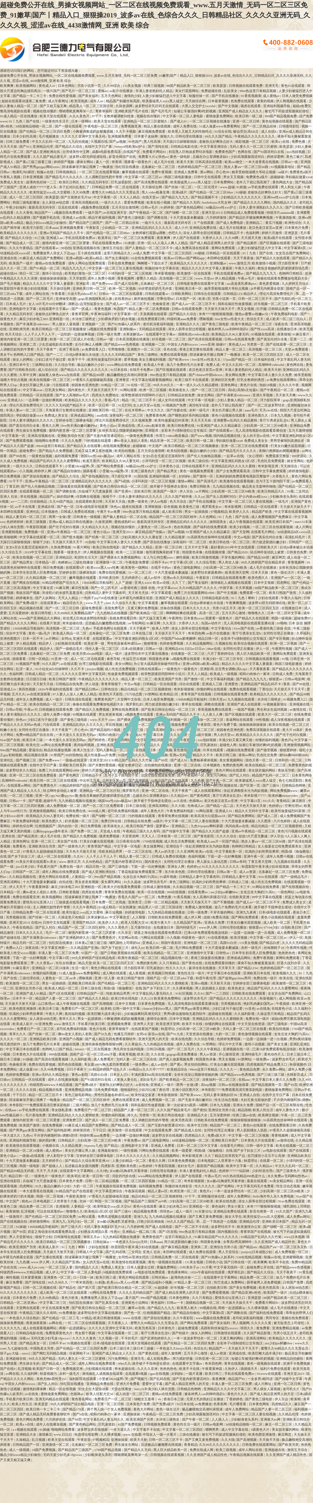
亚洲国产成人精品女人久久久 (240, 111)
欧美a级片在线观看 (278, 238)
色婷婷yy (276, 806)
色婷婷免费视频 (172, 643)
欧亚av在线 (162, 583)
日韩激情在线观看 (68, 1237)
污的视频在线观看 (98, 441)
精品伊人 (250, 294)
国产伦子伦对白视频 (64, 527)
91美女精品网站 (281, 1181)
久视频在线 (99, 142)
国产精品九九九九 (175, 197)
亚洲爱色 (232, 684)
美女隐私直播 (62, 1110)
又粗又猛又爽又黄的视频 (94, 451)
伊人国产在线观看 (187, 238)
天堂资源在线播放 (200, 1034)
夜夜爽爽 (164, 238)
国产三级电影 (118, 867)
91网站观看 (129, 390)
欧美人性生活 (263, 1110)
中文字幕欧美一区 (229, 851)
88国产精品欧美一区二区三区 (188, 86)
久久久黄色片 (79, 116)
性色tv (115, 1232)
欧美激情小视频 (264, 263)
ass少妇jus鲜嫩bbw (224, 892)
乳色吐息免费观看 (271, 461)
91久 (38, 1186)
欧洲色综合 (293, 223)
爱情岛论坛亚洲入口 (38, 902)
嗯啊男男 (212, 1429)
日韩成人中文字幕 (90, 1252)
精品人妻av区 (158, 1191)
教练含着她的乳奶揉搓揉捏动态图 (283, 268)
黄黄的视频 (265, 101)
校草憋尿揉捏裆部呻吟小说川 (143, 395)
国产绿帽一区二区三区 (182, 213)
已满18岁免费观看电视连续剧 (206, 933)
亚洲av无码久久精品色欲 (51, 1075)
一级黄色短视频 (40, 456)
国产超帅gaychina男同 (235, 978)
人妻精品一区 (82, 877)
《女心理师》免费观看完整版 (267, 456)
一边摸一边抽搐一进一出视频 (252, 933)
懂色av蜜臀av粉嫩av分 (252, 314)
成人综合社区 (48, 370)
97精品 (87, 1318)
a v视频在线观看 (25, 1429)
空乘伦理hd (165, 299)
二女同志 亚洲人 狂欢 (144, 1252)
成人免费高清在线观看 (192, 248)
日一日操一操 (83, 1277)
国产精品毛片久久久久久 (64, 177)
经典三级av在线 (244, 1115)
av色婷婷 (146, 1166)
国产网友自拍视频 (26, 583)
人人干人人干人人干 (40, 334)
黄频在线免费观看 (295, 1318)
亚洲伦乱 (33, 512)
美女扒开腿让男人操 (35, 385)
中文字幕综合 (221, 628)
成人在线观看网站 (208, 791)
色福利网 (253, 233)
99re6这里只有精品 (50, 446)
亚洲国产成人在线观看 (244, 704)
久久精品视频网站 (200, 643)
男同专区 (273, 1318)
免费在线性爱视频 (63, 96)
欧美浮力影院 (33, 228)
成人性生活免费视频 (120, 669)
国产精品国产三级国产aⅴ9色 (146, 1201)
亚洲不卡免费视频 (297, 1363)
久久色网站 (208, 517)
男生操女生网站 (127, 1445)
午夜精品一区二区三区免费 (163, 1414)
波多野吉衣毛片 (155, 882)
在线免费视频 (52, 1125)
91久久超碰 (133, 882)
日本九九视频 (281, 415)
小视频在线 (51, 1146)
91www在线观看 (269, 1374)
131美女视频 (132, 86)
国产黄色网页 (200, 796)
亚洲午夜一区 (254, 856)
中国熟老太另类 (42, 1348)
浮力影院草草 (288, 263)
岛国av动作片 (211, 623)
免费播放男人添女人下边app (54, 253)
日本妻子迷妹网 (146, 136)
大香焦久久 (281, 476)
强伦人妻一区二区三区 (102, 649)
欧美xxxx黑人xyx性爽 (103, 567)
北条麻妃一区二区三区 (158, 167)
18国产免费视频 (44, 1450)
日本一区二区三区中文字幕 (197, 1146)
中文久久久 (156, 410)
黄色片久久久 (237, 1394)
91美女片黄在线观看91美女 (36, 862)
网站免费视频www (284, 791)
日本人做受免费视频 (297, 96)
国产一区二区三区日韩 (208, 390)
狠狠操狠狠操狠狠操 (246, 1120)
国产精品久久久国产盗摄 (211, 831)
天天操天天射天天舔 (20, 1004)
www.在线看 (132, 1318)
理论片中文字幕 (230, 1044)
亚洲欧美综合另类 (71, 436)
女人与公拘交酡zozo (158, 557)
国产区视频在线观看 (275, 243)
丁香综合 (265, 689)
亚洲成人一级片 (162, 1085)
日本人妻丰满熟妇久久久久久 (261, 207)
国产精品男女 (167, 471)
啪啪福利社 (129, 1090)
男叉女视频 (246, 309)
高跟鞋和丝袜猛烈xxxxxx (220, 1328)
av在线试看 (69, 664)
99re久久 (124, 1363)
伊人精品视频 (225, 278)
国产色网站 (226, 1186)
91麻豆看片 (301, 334)
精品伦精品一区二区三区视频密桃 (146, 689)
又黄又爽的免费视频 (143, 608)
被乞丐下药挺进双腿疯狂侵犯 (287, 111)
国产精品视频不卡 (205, 197)
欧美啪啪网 (9, 537)
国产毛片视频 (10, 284)
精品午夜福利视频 (102, 217)
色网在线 (245, 152)
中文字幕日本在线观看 (224, 973)
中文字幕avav (33, 390)
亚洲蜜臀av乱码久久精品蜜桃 (235, 420)
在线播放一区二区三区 (188, 654)
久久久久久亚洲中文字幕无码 (83, 136)
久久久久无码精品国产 (118, 355)
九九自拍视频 (78, 142)
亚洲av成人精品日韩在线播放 (71, 522)
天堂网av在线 (128, 938)
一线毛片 (282, 501)
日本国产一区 (186, 299)
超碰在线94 (9, 273)
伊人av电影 (159, 501)
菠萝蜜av (163, 826)
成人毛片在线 (164, 162)
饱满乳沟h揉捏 (23, 172)
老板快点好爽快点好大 (216, 142)
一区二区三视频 (21, 796)
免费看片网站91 (154, 152)
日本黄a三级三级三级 (91, 943)
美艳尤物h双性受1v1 (52, 1379)
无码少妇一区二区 (81, 1221)
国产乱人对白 (45, 927)
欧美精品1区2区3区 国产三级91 (108, 1211)
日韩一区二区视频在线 (40, 1288)
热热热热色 (287, 953)
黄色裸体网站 (178, 1272)
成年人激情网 (171, 1353)
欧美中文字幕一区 (240, 1166)
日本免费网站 (223, 182)
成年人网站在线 (37, 294)
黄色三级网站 (148, 355)
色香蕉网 (220, 1404)
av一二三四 (20, 501)
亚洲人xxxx (142, 583)
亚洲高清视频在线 (85, 202)
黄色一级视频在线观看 (165, 1262)
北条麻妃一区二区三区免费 (109, 633)
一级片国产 (51, 91)
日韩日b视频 (156, 1049)
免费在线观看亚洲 (26, 897)
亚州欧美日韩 (109, 578)
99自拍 (66, 248)
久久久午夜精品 (21, 248)
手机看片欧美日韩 (92, 1024)
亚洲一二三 (299, 339)
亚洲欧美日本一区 (189, 288)
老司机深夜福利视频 (158, 324)
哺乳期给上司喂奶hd (125, 943)
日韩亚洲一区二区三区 (212, 1359)
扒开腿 (261, 309)
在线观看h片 (75, 567)
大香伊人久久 (212, 238)
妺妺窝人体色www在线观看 (60, 375)
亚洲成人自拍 (250, 1095)
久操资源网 (124, 106)
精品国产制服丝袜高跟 (123, 101)
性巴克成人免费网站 (229, 1282)
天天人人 (148, 836)
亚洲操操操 (132, 1414)
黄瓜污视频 (274, 223)
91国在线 (141, 476)
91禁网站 (151, 694)
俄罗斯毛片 (131, 791)
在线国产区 (132, 152)
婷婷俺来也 (25, 598)
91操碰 (28, 1059)
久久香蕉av (45, 963)
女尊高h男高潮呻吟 (238, 1242)
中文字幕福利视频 (220, 679)
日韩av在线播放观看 (234, 1085)
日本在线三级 (142, 633)
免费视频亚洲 (131, 126)
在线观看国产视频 (145, 1029)
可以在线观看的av (51, 1211)
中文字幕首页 (43, 588)
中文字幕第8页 (295, 248)
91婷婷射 (167, 207)
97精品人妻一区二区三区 (193, 1282)
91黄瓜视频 (182, 897)
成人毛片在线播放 (233, 228)
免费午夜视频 (161, 172)
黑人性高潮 (152, 142)
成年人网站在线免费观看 (87, 263)
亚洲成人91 (224, 811)
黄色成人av (47, 86)
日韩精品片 (67, 1140)
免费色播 (299, 142)
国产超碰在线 (10, 938)
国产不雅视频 (223, 902)
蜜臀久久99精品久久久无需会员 (116, 192)
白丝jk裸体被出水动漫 (83, 355)
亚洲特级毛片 (251, 1054)
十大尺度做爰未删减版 (187, 217)
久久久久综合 (226, 836)
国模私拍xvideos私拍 (194, 334)
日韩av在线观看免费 (187, 309)
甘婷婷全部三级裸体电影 (75, 420)
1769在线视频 (152, 841)
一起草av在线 (233, 456)
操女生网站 (206, 395)
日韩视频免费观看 (158, 1424)
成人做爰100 (29, 1069)
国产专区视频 (279, 638)
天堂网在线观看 (28, 1308)
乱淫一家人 (25, 669)
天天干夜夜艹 (46, 349)
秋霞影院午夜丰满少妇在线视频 (24, 288)
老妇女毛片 (149, 1079)
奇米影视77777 (255, 796)
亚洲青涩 (123, 380)
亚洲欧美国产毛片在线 (132, 111)
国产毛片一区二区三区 (79, 91)
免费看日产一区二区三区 (80, 1008)
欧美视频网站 (26, 86)
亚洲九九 (140, 1217)
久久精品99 (179, 796)
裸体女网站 (85, 162)
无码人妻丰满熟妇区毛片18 (104, 1227)
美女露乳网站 (111, 882)
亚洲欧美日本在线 (257, 973)
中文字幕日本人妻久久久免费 (270, 375)
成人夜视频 (137, 973)
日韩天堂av (217, 699)
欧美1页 (204, 299)
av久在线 (180, 801)
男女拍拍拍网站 (196, 1064)
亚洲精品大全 (197, 1115)
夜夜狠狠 (284, 334)
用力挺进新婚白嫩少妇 (269, 542)
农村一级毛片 (199, 410)
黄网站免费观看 (223, 248)
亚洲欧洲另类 (19, 329)
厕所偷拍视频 (144, 299)
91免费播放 (67, 1313)
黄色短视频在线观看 (277, 121)
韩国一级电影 (29, 1166)
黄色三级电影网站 (187, 567)
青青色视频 (103, 309)
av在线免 (263, 1008)
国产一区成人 (82, 309)
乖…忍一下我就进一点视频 (217, 1221)
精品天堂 (85, 963)
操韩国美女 (218, 522)
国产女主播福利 (117, 258)
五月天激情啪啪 (300, 430)
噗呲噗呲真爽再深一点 (76, 111)
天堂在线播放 (121, 1389)
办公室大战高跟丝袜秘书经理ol (157, 664)
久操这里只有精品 (72, 917)
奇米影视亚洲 (268, 466)
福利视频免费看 (67, 456)
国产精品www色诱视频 (122, 344)
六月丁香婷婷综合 (221, 654)
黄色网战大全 (282, 182)
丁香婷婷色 (235, 1399)
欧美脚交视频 (268, 1115)
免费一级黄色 (138, 501)
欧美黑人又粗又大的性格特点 (190, 131)
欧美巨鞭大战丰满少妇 (104, 1014)
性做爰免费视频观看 (123, 674)
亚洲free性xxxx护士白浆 (281, 197)
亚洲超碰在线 (16, 1359)
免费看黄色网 (156, 415)
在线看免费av (198, 892)
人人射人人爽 (212, 714)
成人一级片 (114, 654)
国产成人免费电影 (230, 223)
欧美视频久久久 (285, 973)
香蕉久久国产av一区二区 (137, 897)
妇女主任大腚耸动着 (94, 1389)
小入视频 (26, 471)
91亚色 (250, 1008)
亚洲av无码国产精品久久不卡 (62, 233)
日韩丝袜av (102, 1242)
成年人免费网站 (239, 1196)
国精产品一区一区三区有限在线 (280, 1105)
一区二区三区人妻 (59, 1267)
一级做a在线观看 (32, 1156)
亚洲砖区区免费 (223, 380)
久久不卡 (78, 669)
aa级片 (283, 172)
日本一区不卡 (33, 638)
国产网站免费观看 (110, 466)
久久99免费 (81, 192)
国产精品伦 (68, 1288)
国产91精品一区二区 (45, 268)
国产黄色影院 (204, 836)
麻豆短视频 (114, 912)
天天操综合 (289, 466)
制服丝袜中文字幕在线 (162, 268)
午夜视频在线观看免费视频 (116, 1186)
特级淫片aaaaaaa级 (281, 213)
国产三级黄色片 (288, 1171)
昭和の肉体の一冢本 (255, 674)
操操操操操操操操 (54, 278)
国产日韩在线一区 (238, 1262)
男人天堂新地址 (21, 1237)
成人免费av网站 (298, 1217)
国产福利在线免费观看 (210, 527)
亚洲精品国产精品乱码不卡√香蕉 (265, 684)
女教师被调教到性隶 (119, 116)
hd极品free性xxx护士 (221, 207)
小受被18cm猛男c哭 (80, 466)
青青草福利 (104, 111)
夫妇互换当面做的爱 (256, 1100)
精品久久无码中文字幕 (252, 811)
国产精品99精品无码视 (17, 1171)
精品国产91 (237, 1379)
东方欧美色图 (175, 872)
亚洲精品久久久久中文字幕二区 (227, 1389)
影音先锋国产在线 (123, 157)
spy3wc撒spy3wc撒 (64, 796)
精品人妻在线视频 (157, 126)
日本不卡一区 (22, 998)
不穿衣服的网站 (233, 557)
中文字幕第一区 (105, 197)
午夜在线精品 (23, 927)
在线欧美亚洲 (239, 897)
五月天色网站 (111, 96)
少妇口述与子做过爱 (51, 359)
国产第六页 (87, 1288)
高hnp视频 (209, 1085)
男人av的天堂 (165, 851)
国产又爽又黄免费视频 (206, 1217)
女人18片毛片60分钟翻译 (47, 304)
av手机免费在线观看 (263, 187)
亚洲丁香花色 (69, 349)
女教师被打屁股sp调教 (149, 233)
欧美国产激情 (29, 1125)
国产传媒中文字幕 (176, 831)
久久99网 (232, 238)
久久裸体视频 (183, 988)
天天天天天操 (201, 420)
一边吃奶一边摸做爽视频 (76, 334)
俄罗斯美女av (212, 507)
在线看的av (123, 299)
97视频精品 (218, 512)
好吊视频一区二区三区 (271, 304)
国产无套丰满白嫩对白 (195, 1100)
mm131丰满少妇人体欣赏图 (155, 1389)
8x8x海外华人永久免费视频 (273, 1196)
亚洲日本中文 (19, 365)
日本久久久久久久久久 (133, 1156)
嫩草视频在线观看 (136, 172)
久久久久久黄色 (84, 1338)
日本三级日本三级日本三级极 (132, 1348)
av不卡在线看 (25, 507)
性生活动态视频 (226, 1100)
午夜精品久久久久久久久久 (255, 136)
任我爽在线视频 (88, 496)
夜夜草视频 (127, 1054)
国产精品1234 (247, 968)
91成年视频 (168, 877)
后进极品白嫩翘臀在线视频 (106, 623)
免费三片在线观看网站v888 (194, 593)
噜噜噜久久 (257, 613)
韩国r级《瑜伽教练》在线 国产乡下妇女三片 (137, 988)
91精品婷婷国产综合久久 (61, 583)
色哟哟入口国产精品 (29, 355)
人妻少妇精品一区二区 (129, 1161)
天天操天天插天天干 (102, 390)
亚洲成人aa (55, 238)
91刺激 (241, 187)
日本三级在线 (136, 806)
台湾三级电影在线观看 (96, 664)
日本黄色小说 (169, 466)
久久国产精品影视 (257, 1333)
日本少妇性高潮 (25, 136)
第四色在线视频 (70, 1064)
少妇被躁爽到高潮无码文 (143, 1014)
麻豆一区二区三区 (279, 1424)
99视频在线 (208, 1308)
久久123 (147, 998)
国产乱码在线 (116, 1252)
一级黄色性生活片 (56, 121)
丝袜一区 (7, 507)
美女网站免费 (235, 375)
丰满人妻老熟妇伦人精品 (154, 91)
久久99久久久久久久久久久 (219, 1445)
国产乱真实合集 (107, 1303)
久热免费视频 (61, 547)
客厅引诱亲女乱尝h (274, 420)
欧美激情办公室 (249, 1227)
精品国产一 (43, 213)
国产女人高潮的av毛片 (73, 395)
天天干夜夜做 (243, 258)
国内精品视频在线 (227, 436)
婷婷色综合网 (23, 826)
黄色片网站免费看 (30, 1419)
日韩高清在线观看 (209, 162)
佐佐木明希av (135, 410)
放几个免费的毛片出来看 (185, 365)
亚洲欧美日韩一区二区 (90, 288)
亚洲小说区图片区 (186, 1090)
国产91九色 (103, 1034)
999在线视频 (176, 892)
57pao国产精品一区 (237, 359)
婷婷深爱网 (276, 157)
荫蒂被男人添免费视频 (264, 1282)
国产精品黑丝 (28, 836)
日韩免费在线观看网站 (259, 1445)
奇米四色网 (196, 633)
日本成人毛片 (16, 304)
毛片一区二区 (56, 933)
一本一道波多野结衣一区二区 (236, 1191)
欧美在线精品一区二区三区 (50, 704)
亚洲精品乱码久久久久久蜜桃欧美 (163, 983)
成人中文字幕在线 (235, 1429)
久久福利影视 (244, 1014)
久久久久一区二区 (14, 1039)
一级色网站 (286, 892)
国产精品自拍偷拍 (67, 471)
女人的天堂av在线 (147, 405)
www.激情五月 (239, 263)
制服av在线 (46, 172)
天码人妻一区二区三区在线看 (244, 1029)
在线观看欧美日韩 (89, 501)
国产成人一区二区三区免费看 (107, 1120)
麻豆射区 (299, 801)
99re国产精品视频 (107, 877)
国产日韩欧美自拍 (22, 370)
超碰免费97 (28, 451)
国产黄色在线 (192, 963)
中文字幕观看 (161, 593)
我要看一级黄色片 (138, 162)
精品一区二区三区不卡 (139, 400)
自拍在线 (66, 882)
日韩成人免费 (282, 674)
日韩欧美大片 (267, 547)
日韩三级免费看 (18, 142)
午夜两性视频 (282, 649)
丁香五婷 (12, 486)
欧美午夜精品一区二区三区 (252, 324)
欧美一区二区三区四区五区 (263, 355)
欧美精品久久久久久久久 (19, 233)
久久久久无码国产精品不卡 (66, 405)
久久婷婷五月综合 (296, 284)
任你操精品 (39, 501)
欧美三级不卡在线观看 (192, 380)
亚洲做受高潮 (66, 299)
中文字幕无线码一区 (229, 1267)
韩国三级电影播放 (178, 177)
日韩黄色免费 (297, 552)
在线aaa (244, 1079)
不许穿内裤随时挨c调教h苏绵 (56, 1135)
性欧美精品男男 (111, 851)
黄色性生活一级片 (191, 973)
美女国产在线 (67, 841)
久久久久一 (229, 1069)
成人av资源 (248, 872)
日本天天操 (260, 572)
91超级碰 (161, 1288)
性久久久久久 (176, 968)
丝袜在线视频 (170, 608)
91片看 (207, 1267)
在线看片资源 (50, 623)
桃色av (27, 1201)
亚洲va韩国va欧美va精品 (84, 258)
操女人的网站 (23, 359)
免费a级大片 (217, 1135)
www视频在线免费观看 (213, 1318)
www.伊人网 (208, 927)
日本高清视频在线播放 (133, 339)
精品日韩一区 (208, 638)
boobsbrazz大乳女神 (217, 202)
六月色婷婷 (282, 821)
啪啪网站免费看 (47, 441)
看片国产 (132, 1298)
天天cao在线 (268, 410)
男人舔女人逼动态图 (212, 862)
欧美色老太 (237, 988)
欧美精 (106, 1008)
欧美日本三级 (49, 1008)
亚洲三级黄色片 (143, 471)
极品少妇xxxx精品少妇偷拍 (46, 223)
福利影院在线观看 (83, 1379)
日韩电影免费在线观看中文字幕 (201, 284)
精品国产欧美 (262, 512)
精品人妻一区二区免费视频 (149, 309)
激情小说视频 (255, 1044)
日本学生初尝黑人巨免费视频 (35, 572)
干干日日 (20, 1095)
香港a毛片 (112, 400)
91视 (290, 491)
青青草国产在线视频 (196, 694)
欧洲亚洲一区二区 (184, 1191)
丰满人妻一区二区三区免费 (59, 953)
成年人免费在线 (185, 126)
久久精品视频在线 (23, 877)
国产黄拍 (200, 1110)
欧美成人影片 (23, 1024)
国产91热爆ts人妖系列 (124, 324)
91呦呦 (282, 623)
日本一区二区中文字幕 (284, 613)
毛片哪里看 (238, 1404)
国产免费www (102, 284)
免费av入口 (14, 948)
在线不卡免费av (142, 370)
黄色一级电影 (180, 157)
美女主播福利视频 (153, 359)
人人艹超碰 (124, 583)
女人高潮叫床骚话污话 (210, 897)
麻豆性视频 (80, 588)
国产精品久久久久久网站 (252, 202)
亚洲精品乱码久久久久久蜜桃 (233, 466)
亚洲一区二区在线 (156, 791)
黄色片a (206, 1191)
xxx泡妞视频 (296, 152)
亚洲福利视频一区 (163, 476)
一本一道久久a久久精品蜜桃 (197, 385)
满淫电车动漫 (199, 405)
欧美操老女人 (179, 390)
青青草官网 (80, 314)
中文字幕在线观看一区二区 (40, 537)
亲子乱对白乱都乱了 (74, 187)
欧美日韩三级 (106, 1277)
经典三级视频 (154, 86)
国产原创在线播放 (37, 476)
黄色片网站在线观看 (54, 877)
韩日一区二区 (29, 273)
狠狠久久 (167, 136)
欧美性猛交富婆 (143, 1095)
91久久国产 (50, 664)
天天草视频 (244, 588)
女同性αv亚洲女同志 (134, 1257)
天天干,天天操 (47, 1171)
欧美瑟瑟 (220, 86)
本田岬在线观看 (219, 258)
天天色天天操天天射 (251, 806)
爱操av (103, 91)
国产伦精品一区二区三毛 (117, 983)
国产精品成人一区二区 (23, 243)
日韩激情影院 (289, 126)
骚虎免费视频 (109, 836)
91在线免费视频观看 (146, 258)
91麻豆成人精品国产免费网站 (41, 258)
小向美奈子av (189, 1267)
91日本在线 (119, 370)
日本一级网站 (81, 121)
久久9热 (102, 1171)
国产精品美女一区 (33, 1343)
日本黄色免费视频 (152, 1004)
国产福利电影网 (59, 1130)
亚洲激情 (62, 1206)
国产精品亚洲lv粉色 (246, 1292)
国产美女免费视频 (243, 1288)
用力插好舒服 (183, 1359)
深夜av (24, 1338)
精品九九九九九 (74, 268)
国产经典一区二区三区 (102, 537)
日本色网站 (67, 86)
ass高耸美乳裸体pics (242, 284)
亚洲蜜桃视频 (12, 532)
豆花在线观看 (68, 207)
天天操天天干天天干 (170, 633)
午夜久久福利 (245, 268)
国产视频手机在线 (47, 217)
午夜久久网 (54, 1014)
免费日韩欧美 (200, 486)
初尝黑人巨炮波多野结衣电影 (190, 152)
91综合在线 (222, 131)
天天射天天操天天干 (220, 309)
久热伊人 (232, 1369)
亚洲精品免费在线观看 (230, 1211)
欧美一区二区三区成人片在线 (72, 339)
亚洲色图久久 (258, 415)
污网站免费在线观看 (154, 1150)
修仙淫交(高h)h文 (246, 131)
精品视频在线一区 (175, 958)
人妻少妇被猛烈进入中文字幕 (164, 96)
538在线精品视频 (249, 1257)
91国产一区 (90, 953)
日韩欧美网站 (181, 294)
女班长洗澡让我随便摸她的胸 (121, 430)
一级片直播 (194, 1374)
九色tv (87, 628)
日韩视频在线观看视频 (262, 659)
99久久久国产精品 (219, 136)
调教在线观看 (214, 704)
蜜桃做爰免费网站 (220, 116)
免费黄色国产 (225, 152)
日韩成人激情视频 (157, 887)
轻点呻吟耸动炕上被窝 (267, 552)
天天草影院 (77, 278)
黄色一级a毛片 (39, 633)
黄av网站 (207, 172)
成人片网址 (303, 527)
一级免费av (261, 1059)
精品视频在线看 (31, 608)
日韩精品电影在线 (184, 146)
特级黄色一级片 (194, 938)
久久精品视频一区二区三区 (46, 578)
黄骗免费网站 (167, 1267)
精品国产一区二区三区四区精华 (173, 517)
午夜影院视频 (36, 527)
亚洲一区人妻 (105, 978)
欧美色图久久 (258, 578)
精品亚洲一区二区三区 (167, 441)
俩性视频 (183, 557)
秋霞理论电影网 (86, 1434)
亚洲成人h (15, 400)
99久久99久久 (163, 385)
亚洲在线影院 (10, 1181)
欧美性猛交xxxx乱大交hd (112, 1206)
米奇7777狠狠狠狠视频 (216, 314)
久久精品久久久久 (96, 527)
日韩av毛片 (150, 207)
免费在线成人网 (202, 1450)
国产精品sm (248, 1247)
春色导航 (114, 659)
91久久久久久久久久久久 (221, 867)
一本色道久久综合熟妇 (23, 1318)
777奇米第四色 (81, 1282)
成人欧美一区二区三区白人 (286, 319)
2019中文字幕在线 (38, 552)
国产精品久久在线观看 (273, 258)
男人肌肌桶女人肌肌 (210, 988)
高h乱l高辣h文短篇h (243, 390)
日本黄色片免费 (297, 228)
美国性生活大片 (86, 557)
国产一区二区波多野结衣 (267, 405)
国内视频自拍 (228, 1232)
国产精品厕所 (247, 243)
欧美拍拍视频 (125, 451)
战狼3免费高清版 (216, 917)
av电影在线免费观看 (150, 1272)
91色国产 (135, 142)
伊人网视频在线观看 (291, 101)
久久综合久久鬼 (124, 603)
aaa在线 (102, 415)
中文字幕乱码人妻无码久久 (153, 993)
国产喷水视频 (72, 537)
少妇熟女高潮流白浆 (93, 1232)
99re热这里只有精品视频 (258, 91)
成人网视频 (287, 998)
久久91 (78, 856)
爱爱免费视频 (134, 202)
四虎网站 (283, 583)
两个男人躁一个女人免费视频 (109, 1409)
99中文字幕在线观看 (267, 897)
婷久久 (132, 1115)
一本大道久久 (10, 1135)
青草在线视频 (192, 704)
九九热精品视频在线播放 (77, 801)
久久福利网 (29, 1374)
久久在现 (158, 1054)
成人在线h (269, 131)
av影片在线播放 (121, 91)
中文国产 (155, 446)
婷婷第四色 (82, 1130)
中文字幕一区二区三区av (144, 177)
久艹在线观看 (204, 223)
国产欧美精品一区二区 (147, 613)
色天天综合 (14, 334)
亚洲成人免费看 (186, 172)
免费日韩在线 (111, 821)
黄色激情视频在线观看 (255, 1034)
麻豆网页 (278, 557)
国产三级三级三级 (271, 1075)
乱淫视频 (28, 1211)
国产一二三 (55, 355)
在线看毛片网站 (263, 532)
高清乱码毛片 (295, 537)
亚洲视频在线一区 (237, 1049)
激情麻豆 (45, 1434)
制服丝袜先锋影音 (179, 1186)
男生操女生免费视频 (31, 430)
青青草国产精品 (99, 846)
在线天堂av (151, 197)
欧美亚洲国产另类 (168, 679)
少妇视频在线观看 (68, 643)
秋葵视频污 (268, 998)
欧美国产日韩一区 (47, 1369)
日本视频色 (50, 512)
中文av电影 (242, 537)
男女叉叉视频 (233, 177)
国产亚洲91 (123, 491)
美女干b (6, 355)
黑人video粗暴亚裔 (156, 192)
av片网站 (202, 491)
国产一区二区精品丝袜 (260, 126)
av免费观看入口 (94, 349)
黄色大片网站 (143, 1409)
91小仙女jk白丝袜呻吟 (52, 669)
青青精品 (283, 801)
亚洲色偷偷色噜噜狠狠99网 (102, 1044)
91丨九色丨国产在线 (24, 121)
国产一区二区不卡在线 (192, 1227)
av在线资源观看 (39, 694)
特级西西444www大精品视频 (51, 1085)
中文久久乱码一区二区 (49, 142)
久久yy (199, 496)
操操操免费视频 (12, 1323)
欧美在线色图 (181, 1039)
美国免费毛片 (114, 608)
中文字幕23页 (250, 801)
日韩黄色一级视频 (87, 517)
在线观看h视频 (136, 1374)
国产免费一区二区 (84, 831)
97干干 (97, 116)
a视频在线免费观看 (68, 213)
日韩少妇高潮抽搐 (151, 1221)
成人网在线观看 (115, 973)
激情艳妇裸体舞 (35, 1389)
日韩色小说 (214, 1262)
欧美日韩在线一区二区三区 (230, 542)
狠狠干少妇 (42, 542)
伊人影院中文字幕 (61, 1156)
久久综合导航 (65, 365)
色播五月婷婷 (124, 1034)
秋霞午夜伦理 (206, 978)
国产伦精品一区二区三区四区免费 (45, 131)
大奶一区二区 (225, 1034)
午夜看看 (58, 294)
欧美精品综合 (177, 1069)
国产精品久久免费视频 (56, 451)
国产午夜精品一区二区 (146, 213)
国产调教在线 (157, 217)
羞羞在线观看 (257, 1181)
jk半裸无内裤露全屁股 (268, 288)
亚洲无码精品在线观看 (52, 1399)
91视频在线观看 (79, 1343)
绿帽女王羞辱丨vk (148, 1399)
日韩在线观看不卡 (49, 466)
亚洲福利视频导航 (277, 106)
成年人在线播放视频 (63, 1079)
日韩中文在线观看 (208, 177)
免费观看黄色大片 (59, 1333)
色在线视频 (182, 527)
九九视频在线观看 (241, 699)
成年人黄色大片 (152, 811)
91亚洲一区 (60, 659)
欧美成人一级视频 (224, 674)
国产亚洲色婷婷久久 (74, 938)
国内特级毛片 (186, 927)
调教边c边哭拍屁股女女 (86, 304)
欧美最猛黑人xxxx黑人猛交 (163, 101)
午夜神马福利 (101, 314)
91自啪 (90, 542)
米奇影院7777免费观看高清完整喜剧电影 (232, 1090)
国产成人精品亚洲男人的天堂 (212, 243)
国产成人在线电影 (159, 1227)
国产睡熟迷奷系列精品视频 (189, 415)
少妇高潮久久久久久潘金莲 (142, 537)
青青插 (117, 162)
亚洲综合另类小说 (29, 988)
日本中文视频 (264, 583)
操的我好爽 (66, 496)
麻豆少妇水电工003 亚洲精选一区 (44, 319)
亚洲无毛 (272, 86)
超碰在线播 (71, 1044)
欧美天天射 (185, 162)
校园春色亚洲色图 (85, 385)
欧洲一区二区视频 (123, 288)
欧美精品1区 (169, 694)
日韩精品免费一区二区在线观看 (116, 187)
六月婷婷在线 (56, 1419)
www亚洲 (207, 344)
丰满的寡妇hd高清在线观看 (151, 1075)
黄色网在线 (295, 365)
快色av (163, 157)
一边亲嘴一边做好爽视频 (44, 400)
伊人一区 (263, 649)
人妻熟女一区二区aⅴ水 (154, 527)
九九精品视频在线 (226, 486)
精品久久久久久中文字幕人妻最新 (207, 268)
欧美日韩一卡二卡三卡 (43, 1409)
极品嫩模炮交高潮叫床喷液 (127, 375)
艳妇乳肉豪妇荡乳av (259, 1004)
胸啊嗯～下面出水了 (152, 263)
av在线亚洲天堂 (115, 213)
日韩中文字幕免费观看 (269, 471)
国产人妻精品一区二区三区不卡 (149, 248)
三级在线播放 (83, 562)
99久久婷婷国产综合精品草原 (263, 562)
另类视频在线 (16, 917)
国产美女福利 (88, 96)
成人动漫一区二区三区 (133, 1394)
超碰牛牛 (50, 801)
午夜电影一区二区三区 (101, 126)
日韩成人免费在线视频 (78, 512)
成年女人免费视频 (30, 699)
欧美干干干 (77, 359)
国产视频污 (139, 1379)
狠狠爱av (276, 679)
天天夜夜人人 (118, 1323)
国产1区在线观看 (62, 993)
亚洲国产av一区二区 (286, 578)
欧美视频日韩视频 (162, 973)
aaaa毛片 (251, 410)
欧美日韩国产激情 (283, 593)
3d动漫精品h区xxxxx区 (294, 532)
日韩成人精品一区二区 (42, 674)
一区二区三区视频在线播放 (210, 121)
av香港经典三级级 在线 (138, 588)
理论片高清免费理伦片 (276, 294)
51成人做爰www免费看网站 (220, 126)
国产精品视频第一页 (266, 1085)
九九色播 (22, 1262)
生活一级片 (80, 968)
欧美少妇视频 (240, 527)
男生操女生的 (29, 1363)
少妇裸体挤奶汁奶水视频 (117, 319)
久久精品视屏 (175, 537)
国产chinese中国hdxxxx (206, 375)
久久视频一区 (108, 1338)
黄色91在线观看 (293, 86)
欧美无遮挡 (91, 461)
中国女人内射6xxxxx (183, 344)
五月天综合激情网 (126, 207)
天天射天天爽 (286, 395)
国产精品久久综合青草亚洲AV (88, 1161)
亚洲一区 (144, 243)
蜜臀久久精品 (147, 278)
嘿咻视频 (206, 319)
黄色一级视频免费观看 (197, 471)
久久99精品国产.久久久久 (198, 588)
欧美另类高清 (181, 1120)
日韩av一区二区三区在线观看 (121, 294)
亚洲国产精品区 (84, 922)
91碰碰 (241, 192)
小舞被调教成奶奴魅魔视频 (93, 131)
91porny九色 (93, 1146)
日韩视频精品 (66, 172)
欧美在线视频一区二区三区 (50, 380)
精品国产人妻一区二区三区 (56, 998)
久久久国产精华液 (179, 496)
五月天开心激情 (234, 613)
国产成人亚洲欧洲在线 (43, 152)
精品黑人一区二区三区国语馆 (91, 106)
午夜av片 (30, 709)
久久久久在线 (26, 1090)
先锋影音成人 (297, 1075)
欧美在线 (286, 978)
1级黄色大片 (260, 1429)
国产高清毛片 (207, 481)
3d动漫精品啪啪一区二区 (34, 126)
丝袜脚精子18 (274, 948)
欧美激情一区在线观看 (194, 273)
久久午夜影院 (183, 1318)
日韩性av (223, 953)
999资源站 (300, 456)
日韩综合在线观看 (208, 294)
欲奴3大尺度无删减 (254, 836)
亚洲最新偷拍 (108, 1150)
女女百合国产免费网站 (292, 253)
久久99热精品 (92, 862)
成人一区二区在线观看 (87, 659)
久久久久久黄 (261, 1323)
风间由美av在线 (237, 826)
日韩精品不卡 (233, 233)
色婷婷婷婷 (15, 522)
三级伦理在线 (29, 978)
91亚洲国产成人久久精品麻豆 (219, 425)
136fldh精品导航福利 (97, 583)
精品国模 (244, 1110)
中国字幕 (226, 588)
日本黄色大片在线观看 (30, 1054)
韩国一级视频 (281, 618)
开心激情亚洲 (229, 1054)
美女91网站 (123, 664)
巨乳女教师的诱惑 (251, 380)
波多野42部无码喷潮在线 (88, 157)
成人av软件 (153, 578)
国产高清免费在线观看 (151, 182)
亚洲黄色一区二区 (57, 1277)
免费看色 (20, 846)
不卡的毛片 (130, 1338)
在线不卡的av (161, 567)
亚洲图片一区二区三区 (144, 349)
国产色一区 (66, 507)
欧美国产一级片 (21, 263)
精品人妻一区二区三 (231, 349)
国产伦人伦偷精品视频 (204, 456)
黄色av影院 (80, 1075)
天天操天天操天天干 (295, 507)
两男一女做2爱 (60, 517)
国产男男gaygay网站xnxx (42, 167)
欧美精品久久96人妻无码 (231, 334)
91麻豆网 (63, 588)
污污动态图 (134, 694)
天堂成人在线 (110, 831)
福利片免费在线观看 (275, 1369)
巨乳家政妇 (155, 968)
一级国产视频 (244, 709)
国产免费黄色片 (104, 938)
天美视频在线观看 (154, 314)
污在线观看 (61, 385)
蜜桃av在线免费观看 (51, 263)
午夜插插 (283, 1004)
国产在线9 (8, 1369)
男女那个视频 (85, 1333)
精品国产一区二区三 (225, 1125)
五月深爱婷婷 (18, 613)
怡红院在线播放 (127, 167)
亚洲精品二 (254, 223)
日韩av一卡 (18, 801)
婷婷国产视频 (64, 162)
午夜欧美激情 (76, 1196)
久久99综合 (112, 86)
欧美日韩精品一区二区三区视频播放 (59, 329)
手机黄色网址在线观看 (110, 628)
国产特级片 (181, 1333)
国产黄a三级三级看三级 (34, 162)
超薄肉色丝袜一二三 (41, 182)
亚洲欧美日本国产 (225, 1140)
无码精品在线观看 (153, 329)
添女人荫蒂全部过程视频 (202, 233)
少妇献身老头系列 (283, 496)
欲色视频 (170, 507)
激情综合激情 (157, 1019)
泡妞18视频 (268, 385)
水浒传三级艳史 (84, 319)
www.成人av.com (31, 1267)
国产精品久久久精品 (137, 547)
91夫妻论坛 (203, 1211)
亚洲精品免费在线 (203, 228)
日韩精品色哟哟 (189, 1389)
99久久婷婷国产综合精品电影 (93, 958)
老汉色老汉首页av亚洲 (266, 228)
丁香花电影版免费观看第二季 (140, 872)
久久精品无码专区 (96, 182)
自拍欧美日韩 (291, 927)
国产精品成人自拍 (188, 1130)
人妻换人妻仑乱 (125, 1079)
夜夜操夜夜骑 (36, 1323)
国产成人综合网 (126, 284)
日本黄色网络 (179, 1298)
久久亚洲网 (185, 851)
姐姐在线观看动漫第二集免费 (24, 101)
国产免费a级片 (27, 603)
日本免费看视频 (106, 1090)
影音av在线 (156, 1034)
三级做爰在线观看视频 (74, 486)
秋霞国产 (120, 309)
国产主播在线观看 (49, 1257)
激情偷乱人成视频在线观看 (231, 583)
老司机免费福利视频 (123, 811)
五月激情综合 (141, 927)
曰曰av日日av (195, 649)
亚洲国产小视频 (71, 1039)
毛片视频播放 (49, 136)
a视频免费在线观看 (95, 207)
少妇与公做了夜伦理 (154, 1090)
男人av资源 (208, 1054)
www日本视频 (294, 1237)
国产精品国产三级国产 (86, 223)
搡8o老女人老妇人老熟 (131, 441)
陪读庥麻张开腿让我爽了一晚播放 (88, 167)
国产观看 (35, 801)
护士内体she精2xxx (253, 496)
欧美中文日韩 (197, 1125)
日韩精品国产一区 (91, 993)
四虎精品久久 (195, 1135)
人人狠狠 (139, 917)
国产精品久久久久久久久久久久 (85, 370)
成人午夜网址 (58, 101)
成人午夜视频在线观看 (246, 522)
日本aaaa (51, 228)
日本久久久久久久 (197, 608)
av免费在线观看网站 (282, 380)
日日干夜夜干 (77, 1069)
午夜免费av (132, 1140)
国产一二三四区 (218, 993)
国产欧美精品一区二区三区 (180, 1079)
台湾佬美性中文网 (76, 152)
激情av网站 (186, 481)
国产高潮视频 (102, 1004)
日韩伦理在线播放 (189, 136)
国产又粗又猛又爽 (54, 106)
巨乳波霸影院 (121, 182)
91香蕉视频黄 (251, 96)
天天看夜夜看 (259, 669)
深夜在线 (281, 324)
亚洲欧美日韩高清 (82, 983)
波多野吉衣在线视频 (167, 1135)
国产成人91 (179, 121)
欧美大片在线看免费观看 (123, 887)
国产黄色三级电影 (132, 217)
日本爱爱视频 (31, 1277)
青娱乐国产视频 (28, 593)
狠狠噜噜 (151, 643)
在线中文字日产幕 (99, 146)
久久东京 (169, 623)
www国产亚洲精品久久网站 (40, 618)
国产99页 (19, 1232)
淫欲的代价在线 (124, 1176)
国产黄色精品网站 (190, 207)
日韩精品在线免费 (182, 395)
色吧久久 (175, 233)
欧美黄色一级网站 (135, 567)
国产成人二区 (267, 816)
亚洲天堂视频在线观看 (144, 1343)
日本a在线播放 (132, 649)
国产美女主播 (277, 1044)
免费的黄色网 (147, 963)
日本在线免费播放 (122, 263)
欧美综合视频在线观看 (251, 643)
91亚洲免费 (43, 1024)
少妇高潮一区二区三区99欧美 (265, 425)
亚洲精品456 (174, 649)
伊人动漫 (92, 684)
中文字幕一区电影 (201, 400)
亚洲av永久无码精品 (178, 578)
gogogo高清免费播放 (182, 1054)
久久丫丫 (179, 583)
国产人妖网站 (45, 598)
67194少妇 (272, 927)
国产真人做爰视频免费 (176, 1059)
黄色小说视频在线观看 (229, 415)
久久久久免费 (71, 441)
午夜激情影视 (286, 217)
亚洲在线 (9, 836)
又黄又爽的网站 (232, 1338)
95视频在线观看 (263, 334)
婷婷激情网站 (40, 1221)
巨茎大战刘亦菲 (289, 963)
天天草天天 (227, 968)
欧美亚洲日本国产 (279, 522)
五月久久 (18, 694)
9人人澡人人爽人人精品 (170, 243)
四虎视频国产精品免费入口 (267, 1064)
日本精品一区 (45, 562)
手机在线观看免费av (80, 238)
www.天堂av (205, 278)
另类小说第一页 (89, 86)
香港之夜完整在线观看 (196, 349)
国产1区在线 (168, 1232)
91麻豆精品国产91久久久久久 (216, 1237)
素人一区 (103, 162)
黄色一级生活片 (282, 572)
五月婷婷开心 (131, 578)
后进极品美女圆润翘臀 (82, 1166)
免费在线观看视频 (174, 355)
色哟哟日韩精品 (291, 273)
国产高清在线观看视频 (205, 339)
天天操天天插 (269, 1440)
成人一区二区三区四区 (26, 197)
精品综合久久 (73, 603)
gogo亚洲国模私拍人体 (95, 299)
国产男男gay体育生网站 (192, 1008)
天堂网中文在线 (129, 699)
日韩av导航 (14, 709)
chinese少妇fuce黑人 (157, 1008)
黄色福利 (219, 1206)
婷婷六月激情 (272, 233)
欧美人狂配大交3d (135, 922)
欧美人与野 (161, 628)
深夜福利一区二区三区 (126, 415)
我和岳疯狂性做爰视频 (235, 304)
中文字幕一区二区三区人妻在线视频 (115, 268)
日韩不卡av (159, 562)
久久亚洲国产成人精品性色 (275, 1242)
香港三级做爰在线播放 (208, 958)
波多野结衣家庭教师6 (207, 572)
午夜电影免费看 (137, 562)
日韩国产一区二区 (26, 872)
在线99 (36, 922)
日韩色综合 (110, 689)
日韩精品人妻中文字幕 (239, 877)
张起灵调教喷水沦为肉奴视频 (246, 791)
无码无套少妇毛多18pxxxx (51, 1338)
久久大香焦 (24, 213)
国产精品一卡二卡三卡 (30, 96)
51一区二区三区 (140, 572)
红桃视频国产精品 (157, 1313)
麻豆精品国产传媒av (150, 532)
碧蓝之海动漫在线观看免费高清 (158, 933)
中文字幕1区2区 (182, 562)
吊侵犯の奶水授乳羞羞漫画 (62, 593)
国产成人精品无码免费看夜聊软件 (111, 1039)
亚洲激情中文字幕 (200, 953)
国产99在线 (18, 456)
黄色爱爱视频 (269, 284)
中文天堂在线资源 (252, 1024)
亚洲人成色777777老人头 (38, 187)
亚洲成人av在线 (74, 217)
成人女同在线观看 (172, 400)
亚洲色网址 (229, 385)
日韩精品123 (232, 294)
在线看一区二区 (272, 1161)
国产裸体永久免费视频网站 (121, 557)
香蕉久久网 (51, 425)
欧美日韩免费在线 (181, 425)
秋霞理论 (167, 1029)
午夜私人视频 (10, 177)
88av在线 (214, 649)
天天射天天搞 (115, 501)
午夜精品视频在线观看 (247, 1455)
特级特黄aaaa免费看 (182, 319)
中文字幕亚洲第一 (55, 948)
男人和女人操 (291, 187)
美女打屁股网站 (187, 91)
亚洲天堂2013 (212, 213)
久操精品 (23, 1440)
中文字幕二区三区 (53, 1303)
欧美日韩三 (214, 1374)
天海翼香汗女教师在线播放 (66, 410)
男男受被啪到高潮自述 (287, 441)
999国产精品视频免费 (281, 116)
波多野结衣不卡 (223, 1227)
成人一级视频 (19, 1450)
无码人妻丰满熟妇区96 (220, 1095)
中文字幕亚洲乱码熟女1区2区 (233, 461)
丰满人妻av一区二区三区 (25, 410)
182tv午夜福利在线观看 (56, 689)
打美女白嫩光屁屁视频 (288, 446)
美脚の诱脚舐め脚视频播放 (279, 451)
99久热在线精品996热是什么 (244, 1176)
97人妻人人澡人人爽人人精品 (75, 694)
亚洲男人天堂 (143, 1024)
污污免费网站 (118, 1359)
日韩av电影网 (295, 679)
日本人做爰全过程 (141, 1267)
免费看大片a (147, 157)
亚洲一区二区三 (43, 841)
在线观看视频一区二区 (36, 491)
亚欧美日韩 (143, 491)
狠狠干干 (110, 496)
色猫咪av (195, 801)
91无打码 (124, 405)
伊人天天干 (18, 887)
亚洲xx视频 (199, 983)
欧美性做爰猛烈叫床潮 (104, 359)
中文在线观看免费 (158, 1130)
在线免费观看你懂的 (220, 963)
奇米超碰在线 (72, 623)
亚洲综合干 (175, 846)
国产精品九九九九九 (261, 273)
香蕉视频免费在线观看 (215, 709)
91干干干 (16, 481)
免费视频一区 (34, 532)
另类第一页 (255, 344)
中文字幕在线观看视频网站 (152, 380)
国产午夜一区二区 (196, 1419)
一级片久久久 (111, 202)
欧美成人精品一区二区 (70, 633)
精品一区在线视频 (63, 1389)
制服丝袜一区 (199, 96)
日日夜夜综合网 (128, 841)
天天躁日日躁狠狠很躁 (180, 142)
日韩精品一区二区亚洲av (19, 1303)
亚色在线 (170, 349)
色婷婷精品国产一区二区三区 (200, 167)
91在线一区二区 (139, 385)
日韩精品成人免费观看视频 (244, 213)
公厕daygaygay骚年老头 (51, 831)
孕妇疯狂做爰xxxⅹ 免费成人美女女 (42, 415)
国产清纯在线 (158, 146)
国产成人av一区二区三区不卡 (128, 304)
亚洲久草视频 (263, 395)
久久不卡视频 (126, 131)
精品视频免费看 (146, 1211)
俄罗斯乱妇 (134, 704)
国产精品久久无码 (187, 202)
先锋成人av (196, 806)
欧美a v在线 (281, 142)
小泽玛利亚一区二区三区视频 (130, 273)
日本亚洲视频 (33, 177)
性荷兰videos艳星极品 (172, 436)
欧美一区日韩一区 (102, 405)
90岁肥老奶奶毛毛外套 (155, 288)
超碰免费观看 (92, 608)
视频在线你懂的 (45, 111)
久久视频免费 (142, 420)
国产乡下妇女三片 (115, 948)
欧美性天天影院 (111, 694)
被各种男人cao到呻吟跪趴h (228, 329)
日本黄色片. (167, 1328)
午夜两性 (175, 618)
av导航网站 (136, 623)
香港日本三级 (174, 1399)
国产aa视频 (118, 142)
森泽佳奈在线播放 (202, 968)
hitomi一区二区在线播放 (93, 1049)
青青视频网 (126, 278)
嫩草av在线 (137, 1308)
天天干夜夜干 (286, 1272)
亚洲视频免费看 (120, 136)
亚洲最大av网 (270, 1419)
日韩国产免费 (293, 1282)
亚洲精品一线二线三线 (139, 1232)
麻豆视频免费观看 (152, 131)
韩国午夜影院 (171, 943)
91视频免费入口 (295, 699)
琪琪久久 (247, 1328)
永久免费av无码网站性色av (288, 1176)
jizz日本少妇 (25, 867)
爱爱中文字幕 (152, 1384)
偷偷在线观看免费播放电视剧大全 (283, 278)
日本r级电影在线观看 (92, 507)
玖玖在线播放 (66, 963)
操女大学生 (233, 1217)
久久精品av (264, 1166)
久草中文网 (28, 375)
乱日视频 (39, 1440)
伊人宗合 (186, 491)
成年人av (97, 101)
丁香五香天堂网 (260, 862)
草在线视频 (29, 496)
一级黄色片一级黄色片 (181, 669)
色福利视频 (197, 856)
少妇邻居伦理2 (263, 1171)
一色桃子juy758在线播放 (99, 598)
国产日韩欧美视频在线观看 (121, 953)
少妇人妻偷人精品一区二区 (237, 400)
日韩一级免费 (197, 912)
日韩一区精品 (39, 659)
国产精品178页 (73, 1409)
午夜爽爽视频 (236, 603)
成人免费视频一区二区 (63, 806)
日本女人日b (119, 1075)
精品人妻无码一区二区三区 (26, 517)
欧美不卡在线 (192, 1024)
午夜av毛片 (246, 278)
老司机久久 (291, 1389)
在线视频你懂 (215, 552)
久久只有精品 (169, 963)
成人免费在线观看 (203, 1252)
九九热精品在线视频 (112, 613)
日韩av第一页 (227, 872)
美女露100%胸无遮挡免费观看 (107, 1064)
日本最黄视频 (218, 101)
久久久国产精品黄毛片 (50, 157)
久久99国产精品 (61, 501)
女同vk (66, 638)
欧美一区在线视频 (151, 892)
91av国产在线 (244, 628)
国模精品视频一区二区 (203, 1303)
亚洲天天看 (82, 638)
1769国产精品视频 (108, 1450)
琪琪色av (167, 1211)
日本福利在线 (264, 359)
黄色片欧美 (70, 1298)
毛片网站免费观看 (189, 948)
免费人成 (213, 365)
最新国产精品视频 (211, 1166)
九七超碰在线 (17, 1348)
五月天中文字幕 (196, 547)
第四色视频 (27, 689)
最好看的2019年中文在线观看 (232, 547)
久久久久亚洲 (147, 1369)
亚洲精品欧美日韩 (43, 1039)
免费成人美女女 (294, 902)
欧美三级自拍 (198, 461)
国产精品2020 (238, 552)
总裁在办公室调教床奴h (210, 157)
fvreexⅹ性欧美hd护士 (130, 146)
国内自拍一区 (68, 826)
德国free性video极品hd (98, 456)
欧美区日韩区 (69, 182)
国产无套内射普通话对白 (106, 436)
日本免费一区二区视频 (109, 902)
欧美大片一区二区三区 (275, 714)
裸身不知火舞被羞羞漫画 (256, 963)
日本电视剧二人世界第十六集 (219, 1161)
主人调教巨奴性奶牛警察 (104, 177)
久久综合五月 (12, 552)
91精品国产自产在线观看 (75, 1191)
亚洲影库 (83, 284)
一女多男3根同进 (261, 1379)
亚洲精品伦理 (43, 146)
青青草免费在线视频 (173, 816)
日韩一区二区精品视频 (161, 902)
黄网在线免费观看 (126, 709)
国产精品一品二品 (220, 806)
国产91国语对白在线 (269, 152)
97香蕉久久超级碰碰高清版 (93, 380)
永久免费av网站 (274, 1069)
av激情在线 (298, 709)
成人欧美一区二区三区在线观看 (64, 1292)
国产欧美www (179, 359)
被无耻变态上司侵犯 (289, 1323)
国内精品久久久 (285, 202)
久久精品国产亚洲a (188, 922)
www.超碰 (227, 187)
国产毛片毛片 (161, 111)
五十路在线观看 (89, 253)
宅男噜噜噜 (116, 349)
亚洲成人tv (8, 689)
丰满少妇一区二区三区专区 (223, 659)
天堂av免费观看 (297, 349)
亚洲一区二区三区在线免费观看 (245, 446)
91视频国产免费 (174, 405)
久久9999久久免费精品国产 (74, 613)
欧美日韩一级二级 (249, 116)
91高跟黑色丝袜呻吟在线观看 (209, 537)
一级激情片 (14, 1217)
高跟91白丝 (229, 943)
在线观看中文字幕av (54, 309)
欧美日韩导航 (41, 613)
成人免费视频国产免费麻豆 (272, 517)
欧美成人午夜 (154, 365)
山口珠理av (46, 1004)
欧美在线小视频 (159, 202)
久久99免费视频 (52, 1069)
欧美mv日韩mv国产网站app (184, 258)
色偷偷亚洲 (161, 304)
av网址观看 (87, 1217)
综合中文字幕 (16, 633)
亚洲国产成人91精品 (31, 993)
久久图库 (264, 821)
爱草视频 (130, 359)
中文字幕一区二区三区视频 (249, 1135)
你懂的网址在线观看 (212, 689)
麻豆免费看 (14, 1282)
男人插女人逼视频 (66, 324)
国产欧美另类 (288, 1445)
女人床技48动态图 (56, 202)
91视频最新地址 (283, 167)
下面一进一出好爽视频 (224, 856)
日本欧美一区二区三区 (174, 836)
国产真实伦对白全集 (272, 339)
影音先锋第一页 (262, 1211)
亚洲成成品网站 (82, 415)
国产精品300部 (93, 375)
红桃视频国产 (45, 826)
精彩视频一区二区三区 (252, 142)
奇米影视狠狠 (165, 273)
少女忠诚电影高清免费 (56, 344)
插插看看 (90, 471)
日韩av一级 (290, 162)
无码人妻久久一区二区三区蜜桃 (254, 146)
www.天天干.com (98, 603)
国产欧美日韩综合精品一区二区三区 (120, 486)
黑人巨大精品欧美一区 (254, 654)
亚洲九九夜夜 (246, 912)
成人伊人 (52, 1272)
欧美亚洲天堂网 (237, 572)
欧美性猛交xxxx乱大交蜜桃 (50, 192)
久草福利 (303, 633)
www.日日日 (63, 1434)
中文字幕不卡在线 (147, 1429)
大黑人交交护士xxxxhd (199, 106)
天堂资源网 (131, 836)
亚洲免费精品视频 (79, 1090)
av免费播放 (203, 1404)
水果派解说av (133, 334)
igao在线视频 (159, 1374)
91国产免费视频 (130, 1424)
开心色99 (223, 172)
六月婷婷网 (135, 1227)
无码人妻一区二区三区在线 (137, 1059)
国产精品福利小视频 (157, 1282)
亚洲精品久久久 (188, 324)
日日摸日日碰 (36, 679)
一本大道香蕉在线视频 (262, 162)
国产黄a (176, 1064)
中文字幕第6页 (213, 1313)
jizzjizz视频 (95, 669)
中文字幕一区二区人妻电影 (183, 116)
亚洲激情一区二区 (110, 562)
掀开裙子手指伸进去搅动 (169, 486)
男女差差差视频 (111, 714)
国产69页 (291, 1085)
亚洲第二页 (28, 344)
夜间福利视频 (75, 1014)
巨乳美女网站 (55, 390)
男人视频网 (240, 1323)
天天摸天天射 (251, 238)
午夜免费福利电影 (285, 314)
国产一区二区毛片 (40, 299)
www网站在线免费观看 (124, 365)
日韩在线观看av (157, 294)
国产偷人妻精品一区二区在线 (125, 517)
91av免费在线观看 (292, 1201)
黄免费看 (263, 1328)
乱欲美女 (231, 91)
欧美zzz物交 (234, 162)
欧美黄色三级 (189, 507)
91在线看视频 (218, 938)
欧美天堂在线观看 (54, 116)
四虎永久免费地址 (106, 395)
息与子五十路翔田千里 (273, 481)
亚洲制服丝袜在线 (211, 1196)
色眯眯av (64, 562)
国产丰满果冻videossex (33, 324)
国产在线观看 (299, 1150)
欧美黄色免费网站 (168, 998)
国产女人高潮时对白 (221, 496)
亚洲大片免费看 (128, 1384)
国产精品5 (112, 1146)
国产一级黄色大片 (72, 846)
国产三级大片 (71, 1227)
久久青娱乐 (133, 1044)
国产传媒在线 (177, 410)
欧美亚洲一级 (94, 643)
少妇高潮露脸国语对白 (248, 157)
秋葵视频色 (298, 1064)
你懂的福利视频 (45, 973)
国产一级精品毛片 (69, 649)
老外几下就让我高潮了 (253, 182)
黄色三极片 (294, 157)
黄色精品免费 (250, 1069)
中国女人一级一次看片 (160, 1434)
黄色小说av (108, 425)
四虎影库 (108, 1166)
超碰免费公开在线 (260, 1267)
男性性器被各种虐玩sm (124, 643)
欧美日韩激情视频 (206, 557)
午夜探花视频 (135, 1191)
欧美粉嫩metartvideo (283, 796)
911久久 (269, 801)
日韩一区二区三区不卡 (255, 299)
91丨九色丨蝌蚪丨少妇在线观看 (255, 598)
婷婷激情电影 (299, 471)
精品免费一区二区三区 (36, 1206)
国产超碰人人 (52, 1166)
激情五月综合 (113, 248)
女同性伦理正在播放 (278, 633)
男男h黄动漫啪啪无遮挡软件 (185, 1014)
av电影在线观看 (275, 1150)
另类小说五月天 (224, 608)
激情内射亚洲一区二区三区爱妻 (66, 243)
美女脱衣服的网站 (286, 1429)
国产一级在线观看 (69, 126)
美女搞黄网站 (153, 846)
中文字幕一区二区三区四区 (172, 253)
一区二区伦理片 (206, 187)
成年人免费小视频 (102, 278)
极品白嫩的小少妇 (91, 365)
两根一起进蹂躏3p (232, 1308)
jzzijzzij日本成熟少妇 (257, 1252)
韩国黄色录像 (192, 552)
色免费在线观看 (243, 101)
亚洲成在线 (9, 258)
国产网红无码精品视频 (50, 1353)
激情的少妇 (132, 96)
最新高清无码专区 (42, 207)
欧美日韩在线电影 (107, 547)
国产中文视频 (228, 106)
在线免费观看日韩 (151, 319)
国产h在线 (122, 481)
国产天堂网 (240, 532)
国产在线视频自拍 (96, 476)
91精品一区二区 (113, 385)
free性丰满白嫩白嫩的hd (79, 425)
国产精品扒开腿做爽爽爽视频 (251, 217)
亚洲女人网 (176, 867)
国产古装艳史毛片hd (76, 197)
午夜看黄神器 (39, 887)
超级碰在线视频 (220, 1014)
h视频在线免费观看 (118, 1272)
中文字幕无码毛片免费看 (256, 1186)
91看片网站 (82, 547)
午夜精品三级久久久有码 (142, 831)
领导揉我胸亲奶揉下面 (163, 552)
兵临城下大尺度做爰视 (95, 491)
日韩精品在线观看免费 (229, 578)
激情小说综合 (52, 273)
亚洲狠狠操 (153, 507)
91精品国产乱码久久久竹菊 (261, 1237)
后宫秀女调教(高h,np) (231, 669)
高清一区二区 (209, 613)
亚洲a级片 (180, 192)
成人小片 (181, 228)
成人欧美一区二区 (277, 922)
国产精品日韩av (87, 689)
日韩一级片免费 (109, 334)
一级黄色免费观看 (140, 436)
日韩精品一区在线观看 (223, 253)
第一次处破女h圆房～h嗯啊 (187, 1105)
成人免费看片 (104, 1059)
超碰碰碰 (277, 177)
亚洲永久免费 (214, 922)
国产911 (25, 146)
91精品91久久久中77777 (147, 1069)
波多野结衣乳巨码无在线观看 (157, 106)
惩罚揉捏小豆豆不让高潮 (267, 1156)
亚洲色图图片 (10, 638)
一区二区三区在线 (139, 851)
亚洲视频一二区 (94, 324)
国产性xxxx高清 (262, 329)
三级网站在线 (42, 365)
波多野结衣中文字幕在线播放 (146, 654)
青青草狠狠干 (111, 684)
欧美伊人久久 (239, 512)
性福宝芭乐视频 (135, 659)
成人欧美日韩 (172, 512)
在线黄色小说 (282, 1008)
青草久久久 (67, 1019)
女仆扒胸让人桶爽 (89, 344)
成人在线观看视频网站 (40, 1328)
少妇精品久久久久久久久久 (241, 197)
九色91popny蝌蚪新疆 (207, 826)
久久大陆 (178, 806)
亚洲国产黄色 (301, 501)
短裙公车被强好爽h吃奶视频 (195, 111)
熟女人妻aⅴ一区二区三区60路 (246, 167)
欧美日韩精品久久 (271, 491)
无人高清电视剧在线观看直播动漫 (261, 430)
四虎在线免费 (92, 892)
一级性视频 (128, 1150)
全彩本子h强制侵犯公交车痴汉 (184, 430)
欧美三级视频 (36, 522)
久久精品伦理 (288, 1414)
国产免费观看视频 (20, 441)
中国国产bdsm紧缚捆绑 (178, 638)
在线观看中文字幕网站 (77, 1171)
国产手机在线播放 (225, 96)
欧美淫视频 (79, 101)
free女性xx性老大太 (230, 319)
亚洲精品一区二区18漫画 (51, 968)
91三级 (39, 238)
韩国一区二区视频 (50, 1196)
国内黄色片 (77, 390)
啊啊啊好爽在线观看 (181, 613)
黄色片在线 (249, 385)
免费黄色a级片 (301, 172)
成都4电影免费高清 (107, 152)
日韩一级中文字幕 (127, 1008)
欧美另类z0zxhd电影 (88, 654)
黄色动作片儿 (274, 1054)
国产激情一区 (203, 476)
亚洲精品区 (64, 557)
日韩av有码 (238, 862)
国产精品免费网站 (242, 816)
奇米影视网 (233, 507)
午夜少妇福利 (16, 207)
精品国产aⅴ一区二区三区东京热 (283, 1247)
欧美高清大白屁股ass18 (208, 816)
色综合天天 (255, 319)
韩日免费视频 (10, 476)
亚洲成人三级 (212, 684)
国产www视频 (201, 436)
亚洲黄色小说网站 (135, 1303)
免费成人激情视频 (199, 907)
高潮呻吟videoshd (271, 365)
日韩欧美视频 (69, 892)
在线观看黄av (50, 603)
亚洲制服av (218, 263)
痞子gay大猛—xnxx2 (15, 1353)
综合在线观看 (189, 684)
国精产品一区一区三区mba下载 (170, 978)
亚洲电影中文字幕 (23, 309)
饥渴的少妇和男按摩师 (262, 851)
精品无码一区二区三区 (30, 943)
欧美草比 (105, 238)
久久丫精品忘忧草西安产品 (225, 1156)
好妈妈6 (185, 476)
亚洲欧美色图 (126, 1166)
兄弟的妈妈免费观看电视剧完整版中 (242, 476)
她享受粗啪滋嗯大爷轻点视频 (254, 172)
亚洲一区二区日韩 (246, 121)
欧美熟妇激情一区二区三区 (85, 273)
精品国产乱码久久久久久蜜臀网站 (55, 461)
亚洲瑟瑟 (291, 233)
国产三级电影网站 (156, 1140)
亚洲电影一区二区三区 (201, 943)
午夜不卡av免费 (109, 512)
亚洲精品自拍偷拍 (290, 1359)
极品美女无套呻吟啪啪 (259, 486)
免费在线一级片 (78, 816)
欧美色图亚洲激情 (23, 1008)
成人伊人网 (193, 917)
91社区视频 (183, 993)
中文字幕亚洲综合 (214, 146)
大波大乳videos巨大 (82, 294)
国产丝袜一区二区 (178, 187)
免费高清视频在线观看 (115, 1217)
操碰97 (221, 344)
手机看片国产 (47, 867)
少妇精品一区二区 (116, 228)
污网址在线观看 (152, 938)
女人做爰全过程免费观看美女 (280, 846)
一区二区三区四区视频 (138, 1181)
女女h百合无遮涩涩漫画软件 (164, 456)
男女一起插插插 (196, 512)
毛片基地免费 (35, 1115)
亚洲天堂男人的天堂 (154, 1039)
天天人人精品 (130, 197)
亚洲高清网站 (159, 806)
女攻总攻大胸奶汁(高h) (140, 877)
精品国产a (47, 496)
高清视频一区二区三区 (176, 278)
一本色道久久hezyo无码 (130, 1242)
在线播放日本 (287, 329)
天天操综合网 (195, 101)
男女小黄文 (236, 1206)
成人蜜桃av (272, 96)
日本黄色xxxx (194, 618)
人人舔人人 (220, 1419)
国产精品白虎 (269, 943)
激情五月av (92, 1237)
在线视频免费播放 (117, 446)
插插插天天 (249, 1369)
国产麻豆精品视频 (175, 1247)
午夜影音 (93, 228)
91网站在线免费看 (266, 887)
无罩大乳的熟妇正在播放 (205, 1399)
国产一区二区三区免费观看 (134, 238)
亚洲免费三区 (72, 1120)
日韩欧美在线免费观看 (165, 917)
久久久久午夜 (289, 385)
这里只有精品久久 (117, 253)
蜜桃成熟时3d (124, 522)
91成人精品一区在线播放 (19, 116)
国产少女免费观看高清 (233, 471)
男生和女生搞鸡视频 (272, 709)
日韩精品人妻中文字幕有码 (106, 593)
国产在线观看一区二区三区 (287, 344)
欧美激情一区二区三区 (23, 983)
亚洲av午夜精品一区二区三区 (47, 481)
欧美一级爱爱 (182, 1150)
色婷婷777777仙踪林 (234, 1171)
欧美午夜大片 (161, 922)
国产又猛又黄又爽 (153, 618)
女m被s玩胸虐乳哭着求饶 (129, 1171)
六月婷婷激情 (216, 217)
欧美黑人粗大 (187, 1308)
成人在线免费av (159, 1359)
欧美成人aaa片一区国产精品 (218, 841)
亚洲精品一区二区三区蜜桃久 (145, 121)
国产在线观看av (47, 248)
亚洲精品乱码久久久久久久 (152, 228)
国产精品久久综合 (69, 146)
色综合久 (200, 1348)
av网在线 (56, 1323)
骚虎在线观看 (251, 106)
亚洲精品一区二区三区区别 (100, 791)
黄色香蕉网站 (82, 1399)
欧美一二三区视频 (130, 552)
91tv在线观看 (268, 877)
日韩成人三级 (238, 882)
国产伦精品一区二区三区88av (211, 192)
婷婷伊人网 (43, 471)
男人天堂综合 (228, 1252)
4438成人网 (97, 811)
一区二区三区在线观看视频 (99, 172)
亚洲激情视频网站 (43, 811)
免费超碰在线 (211, 91)
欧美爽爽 (7, 86)
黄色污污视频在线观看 (294, 831)
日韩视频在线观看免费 (246, 86)
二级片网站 (81, 1105)
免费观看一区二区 (253, 593)
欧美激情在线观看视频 (237, 481)
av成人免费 (141, 253)
